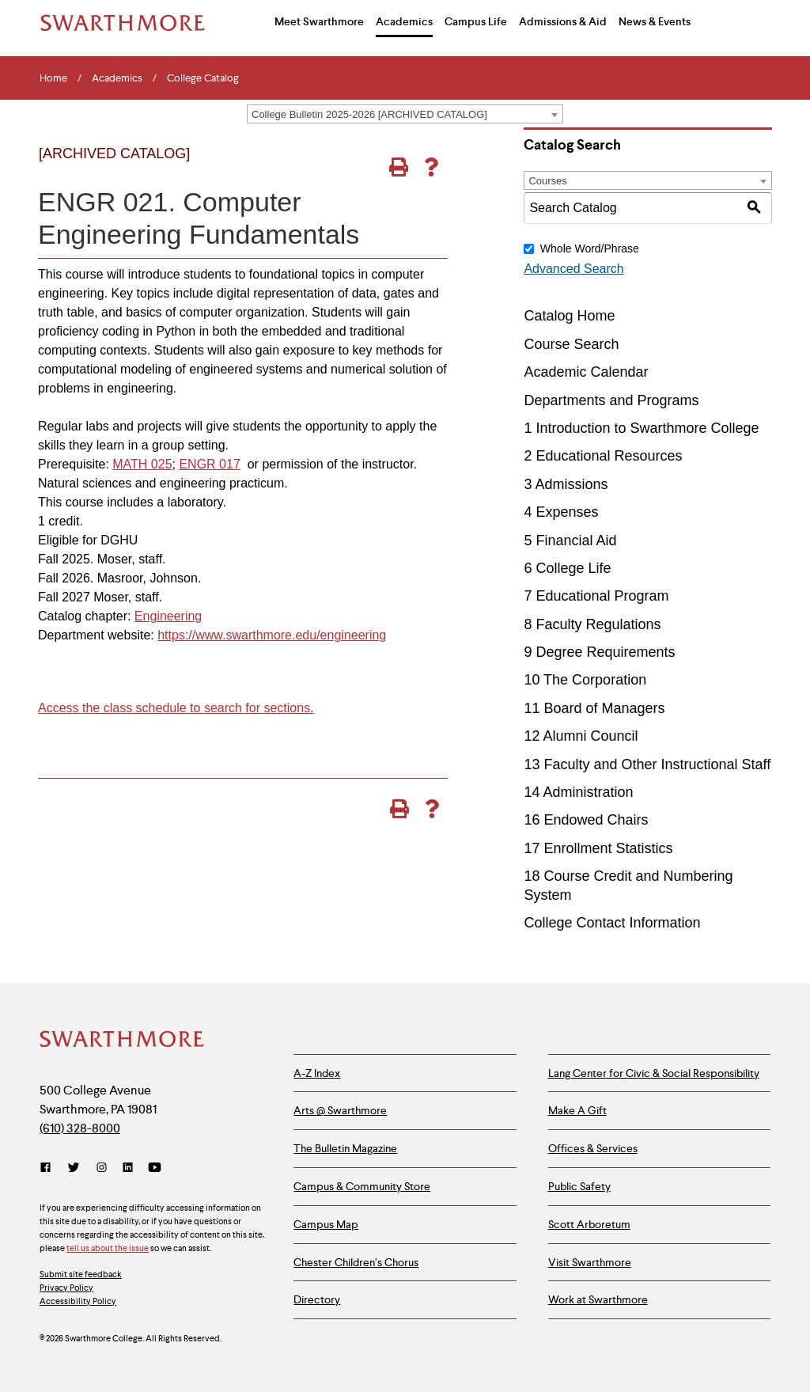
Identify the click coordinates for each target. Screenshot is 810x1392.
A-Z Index (316, 1073)
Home (53, 78)
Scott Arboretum (589, 1224)
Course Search (571, 344)
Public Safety (579, 1186)
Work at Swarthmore (598, 1299)
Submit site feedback (81, 1274)
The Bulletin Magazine (345, 1148)
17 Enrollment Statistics (598, 848)
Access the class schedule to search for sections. (176, 708)
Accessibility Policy (78, 1301)
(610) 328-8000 (80, 1128)
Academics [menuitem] (404, 21)
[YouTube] (155, 1167)
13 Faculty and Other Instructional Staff (647, 764)
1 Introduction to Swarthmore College (641, 428)
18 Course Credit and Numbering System (628, 885)
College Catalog (203, 78)
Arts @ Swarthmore (340, 1110)
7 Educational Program (596, 596)
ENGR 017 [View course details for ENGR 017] (209, 464)
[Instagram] (101, 1167)
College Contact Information (612, 923)
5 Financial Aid (570, 540)
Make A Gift (577, 1110)
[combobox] (405, 113)
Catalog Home (569, 316)
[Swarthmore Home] (123, 1040)
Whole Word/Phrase (589, 248)
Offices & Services (593, 1148)
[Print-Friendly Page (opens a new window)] (398, 167)
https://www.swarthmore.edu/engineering (271, 635)
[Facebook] (49, 1167)
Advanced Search (573, 268)
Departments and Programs (611, 400)
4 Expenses (561, 512)
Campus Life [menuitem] (476, 21)
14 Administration (578, 792)
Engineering (168, 616)
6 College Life (567, 568)
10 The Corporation (585, 680)
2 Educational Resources (603, 456)
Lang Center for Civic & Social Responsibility (653, 1073)
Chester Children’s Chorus (355, 1262)
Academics (117, 78)
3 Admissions (566, 484)
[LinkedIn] (127, 1167)
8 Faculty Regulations (592, 624)
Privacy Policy (66, 1287)
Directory (316, 1299)
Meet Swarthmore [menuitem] (319, 21)
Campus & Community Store (361, 1186)
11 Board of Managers (594, 708)
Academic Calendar (586, 372)
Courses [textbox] (547, 181)
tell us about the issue (107, 1248)
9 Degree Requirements (599, 652)
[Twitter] (73, 1167)
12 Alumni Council (581, 736)
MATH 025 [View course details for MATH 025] (142, 464)
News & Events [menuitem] (655, 21)
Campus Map (325, 1224)
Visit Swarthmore (589, 1262)
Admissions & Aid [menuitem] (563, 21)
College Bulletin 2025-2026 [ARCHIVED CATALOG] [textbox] (369, 114)
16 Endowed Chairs (586, 820)
